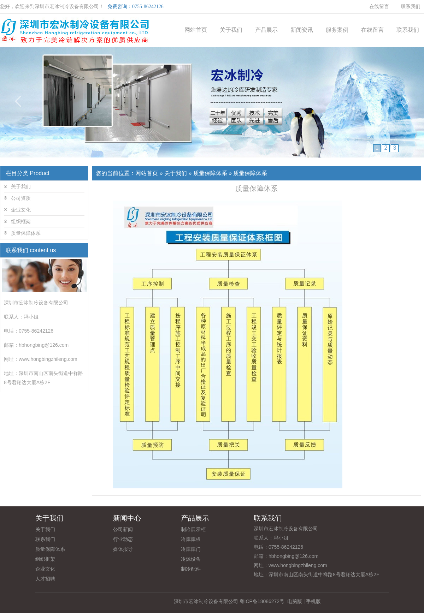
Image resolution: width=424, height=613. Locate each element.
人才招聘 (45, 579)
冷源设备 (191, 559)
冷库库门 (191, 549)
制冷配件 (191, 569)
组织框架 (21, 221)
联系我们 (410, 6)
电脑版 (294, 601)
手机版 (313, 601)
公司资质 (21, 198)
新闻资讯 (301, 30)
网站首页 (195, 30)
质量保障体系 (26, 233)
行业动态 (123, 539)
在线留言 (379, 6)
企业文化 (21, 210)
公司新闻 (123, 529)
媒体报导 (123, 549)
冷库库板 (191, 539)
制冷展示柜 (193, 529)
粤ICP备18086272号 (262, 601)
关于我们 (231, 30)
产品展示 (266, 30)
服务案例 (337, 30)
